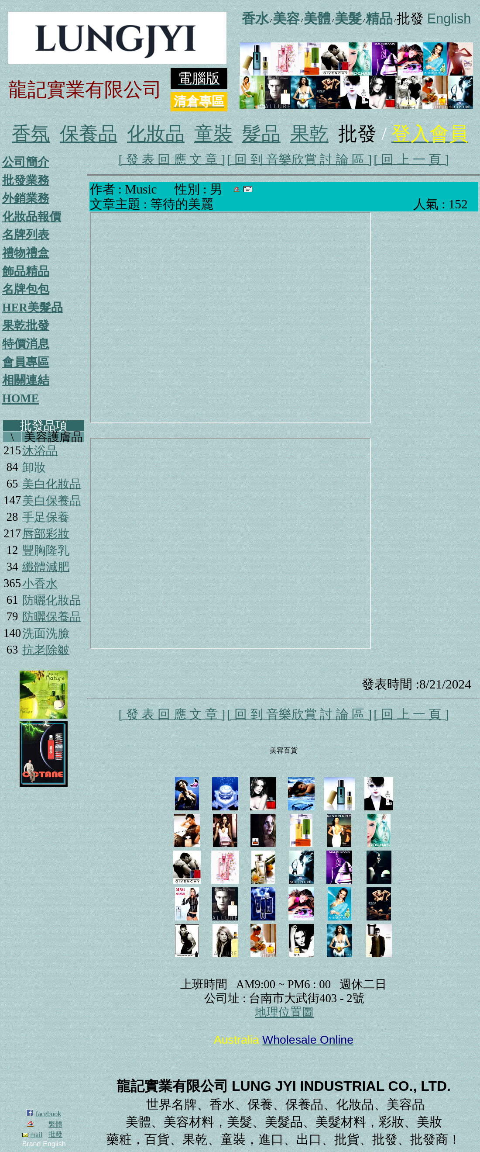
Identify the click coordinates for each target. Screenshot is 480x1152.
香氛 (31, 134)
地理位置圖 (284, 1012)
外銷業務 (25, 198)
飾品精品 (25, 271)
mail (32, 1134)
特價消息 (25, 343)
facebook (49, 1113)
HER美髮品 (32, 307)
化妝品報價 (31, 216)
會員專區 (25, 362)
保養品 (88, 134)
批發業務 (25, 180)
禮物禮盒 (25, 252)
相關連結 (25, 380)
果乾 (309, 134)
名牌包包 (25, 289)
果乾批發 (25, 325)
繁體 (55, 1124)
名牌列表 (25, 234)
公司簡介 (25, 162)
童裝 (213, 134)
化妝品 (156, 134)
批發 (55, 1134)
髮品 (261, 134)
